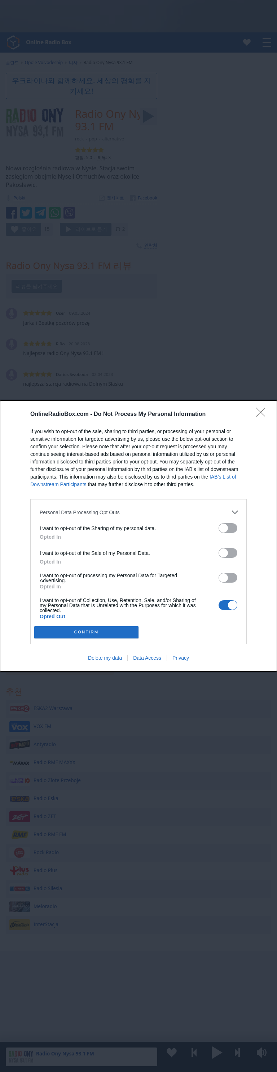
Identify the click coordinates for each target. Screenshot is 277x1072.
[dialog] (138, 536)
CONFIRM (86, 632)
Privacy (180, 658)
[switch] (228, 528)
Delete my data (105, 658)
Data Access (147, 658)
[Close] (263, 414)
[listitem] (138, 512)
